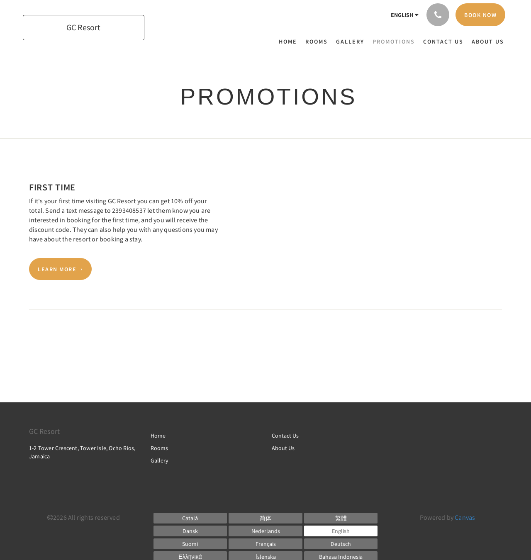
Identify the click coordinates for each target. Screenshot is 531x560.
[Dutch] (265, 531)
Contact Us (285, 435)
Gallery (159, 460)
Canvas (465, 517)
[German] (341, 543)
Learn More (57, 269)
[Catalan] (190, 518)
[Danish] (190, 531)
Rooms (159, 448)
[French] (265, 543)
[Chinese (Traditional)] (341, 518)
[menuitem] (290, 41)
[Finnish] (190, 543)
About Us (283, 448)
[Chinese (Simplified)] (265, 518)
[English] (341, 531)
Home (158, 435)
